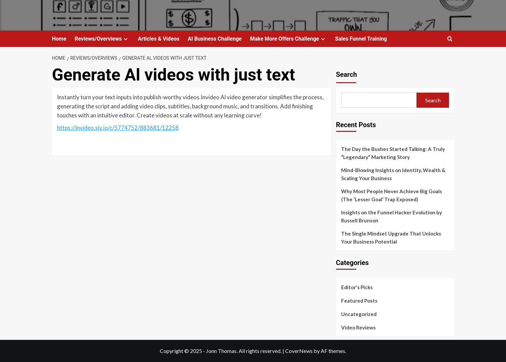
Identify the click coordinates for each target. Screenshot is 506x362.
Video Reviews (358, 327)
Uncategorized (359, 314)
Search (346, 74)
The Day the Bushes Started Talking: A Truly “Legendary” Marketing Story (393, 153)
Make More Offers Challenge (288, 39)
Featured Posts (359, 301)
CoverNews (299, 351)
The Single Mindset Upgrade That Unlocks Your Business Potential (391, 237)
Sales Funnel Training (361, 39)
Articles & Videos (158, 39)
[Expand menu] (125, 39)
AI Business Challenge (215, 39)
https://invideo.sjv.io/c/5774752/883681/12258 (118, 127)
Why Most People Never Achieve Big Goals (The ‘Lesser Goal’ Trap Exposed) (391, 195)
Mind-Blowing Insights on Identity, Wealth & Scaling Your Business (393, 174)
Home (59, 39)
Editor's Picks (357, 287)
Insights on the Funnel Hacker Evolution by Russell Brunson (391, 216)
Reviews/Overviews (102, 39)
